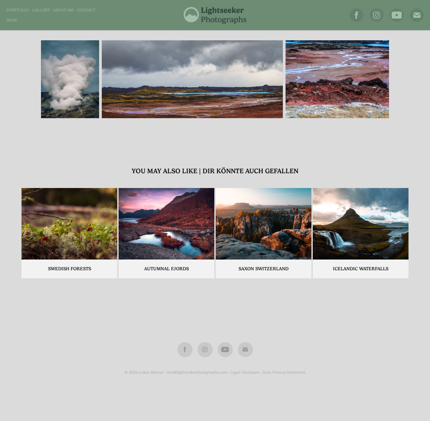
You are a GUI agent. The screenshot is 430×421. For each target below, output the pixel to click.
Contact (86, 10)
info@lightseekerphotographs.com (197, 372)
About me (63, 10)
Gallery (41, 10)
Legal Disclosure (244, 372)
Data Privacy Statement (283, 372)
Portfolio (17, 10)
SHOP (11, 20)
